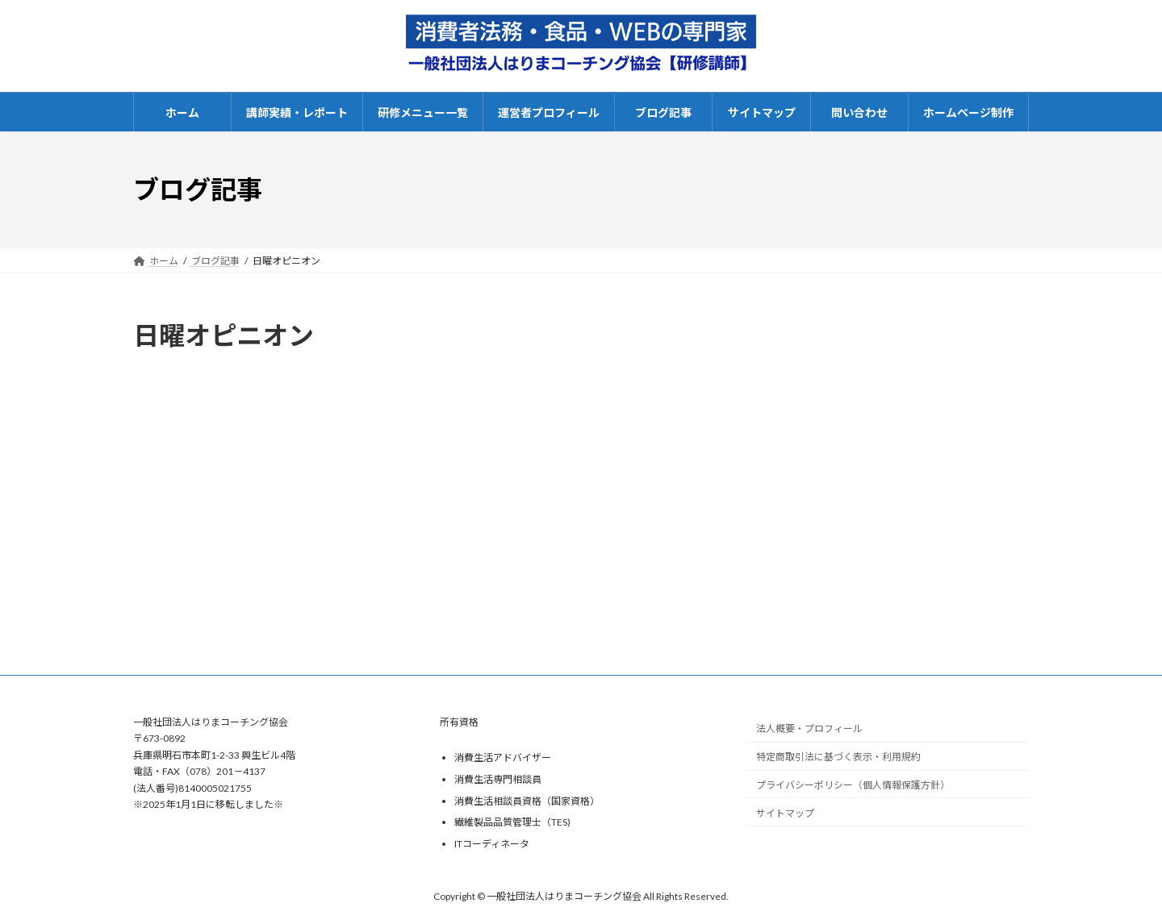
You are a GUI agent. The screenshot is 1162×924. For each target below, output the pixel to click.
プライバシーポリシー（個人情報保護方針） (853, 785)
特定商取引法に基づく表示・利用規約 (838, 757)
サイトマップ (785, 813)
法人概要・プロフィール (809, 728)
